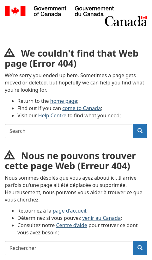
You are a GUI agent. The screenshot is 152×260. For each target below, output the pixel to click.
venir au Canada (101, 217)
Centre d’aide (71, 225)
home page (63, 100)
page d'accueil (69, 210)
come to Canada (81, 108)
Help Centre (52, 115)
